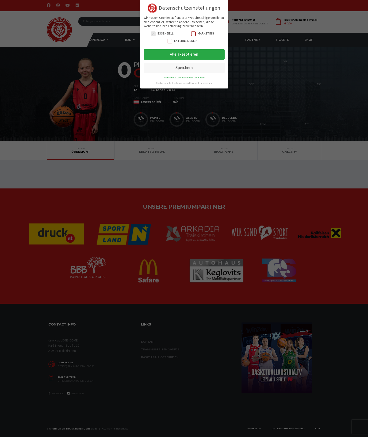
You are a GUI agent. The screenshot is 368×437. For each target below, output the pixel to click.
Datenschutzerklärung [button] (186, 83)
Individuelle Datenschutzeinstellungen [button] (184, 77)
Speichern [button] (184, 68)
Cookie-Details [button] (164, 83)
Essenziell (162, 33)
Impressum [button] (206, 83)
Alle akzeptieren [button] (184, 54)
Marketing (202, 33)
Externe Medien (182, 41)
